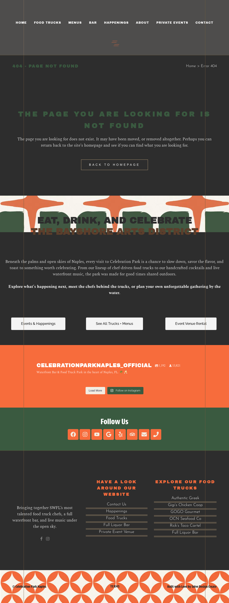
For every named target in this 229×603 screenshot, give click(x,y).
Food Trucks (116, 518)
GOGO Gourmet (185, 512)
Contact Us (116, 504)
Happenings (116, 511)
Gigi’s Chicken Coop (185, 505)
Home (191, 66)
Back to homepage (114, 164)
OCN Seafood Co (185, 519)
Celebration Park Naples (30, 587)
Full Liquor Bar (116, 525)
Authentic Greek (185, 498)
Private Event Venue (116, 532)
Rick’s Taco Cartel (185, 526)
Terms (115, 586)
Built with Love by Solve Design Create (192, 587)
